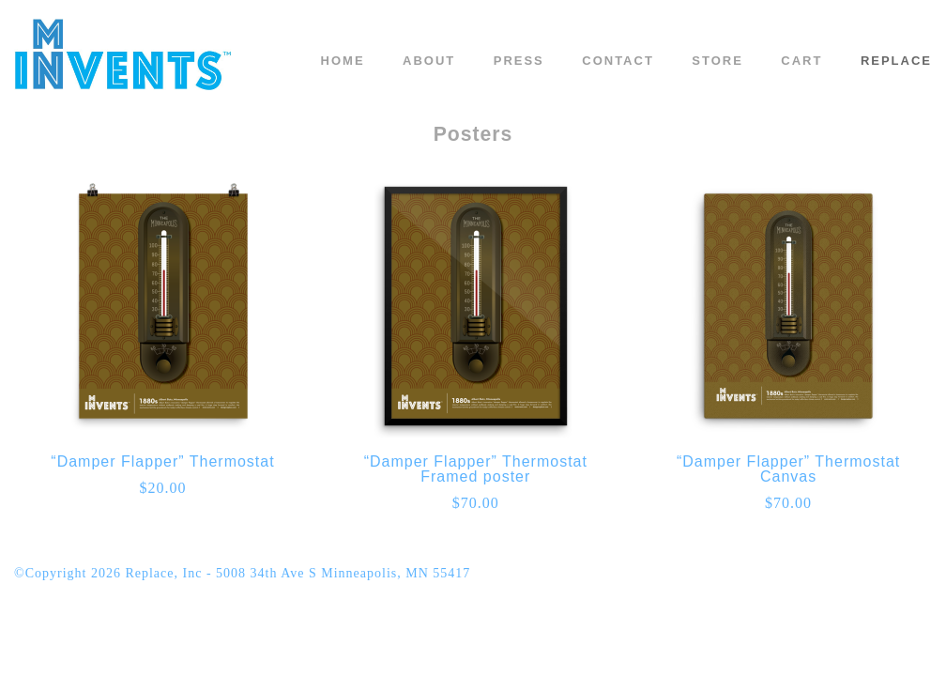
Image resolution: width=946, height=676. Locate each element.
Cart (801, 61)
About (429, 61)
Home (343, 61)
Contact (618, 61)
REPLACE (896, 61)
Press (519, 61)
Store (717, 61)
